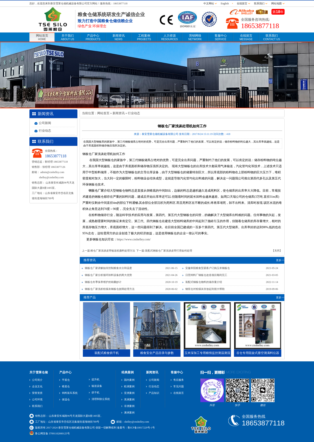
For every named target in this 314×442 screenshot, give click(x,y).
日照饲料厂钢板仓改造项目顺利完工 (206, 275)
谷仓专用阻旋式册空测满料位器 (257, 353)
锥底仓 (66, 386)
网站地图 (276, 3)
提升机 (95, 379)
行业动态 (45, 130)
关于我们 (67, 37)
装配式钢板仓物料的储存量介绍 (203, 282)
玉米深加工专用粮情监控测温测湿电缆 (207, 354)
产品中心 (93, 37)
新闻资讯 (119, 37)
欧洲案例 (129, 386)
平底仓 (66, 379)
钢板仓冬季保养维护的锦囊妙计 (103, 282)
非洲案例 (129, 406)
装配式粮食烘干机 (106, 353)
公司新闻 (45, 123)
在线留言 (242, 3)
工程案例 (144, 37)
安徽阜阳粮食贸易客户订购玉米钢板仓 (207, 268)
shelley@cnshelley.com (51, 177)
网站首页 (42, 37)
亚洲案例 (129, 392)
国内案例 (129, 379)
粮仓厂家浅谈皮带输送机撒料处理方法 (112, 250)
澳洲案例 (129, 412)
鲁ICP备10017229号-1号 (141, 427)
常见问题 (178, 386)
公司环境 (37, 399)
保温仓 (66, 399)
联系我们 (259, 3)
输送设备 (97, 386)
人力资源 (169, 37)
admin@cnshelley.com (52, 172)
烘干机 (95, 392)
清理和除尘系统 (101, 399)
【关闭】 (277, 250)
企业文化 (37, 386)
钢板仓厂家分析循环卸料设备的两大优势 (108, 275)
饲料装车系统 (70, 392)
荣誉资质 (37, 392)
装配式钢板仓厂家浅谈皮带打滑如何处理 (168, 250)
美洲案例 (129, 399)
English (225, 3)
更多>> (280, 260)
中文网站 (208, 3)
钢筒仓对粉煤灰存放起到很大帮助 (205, 289)
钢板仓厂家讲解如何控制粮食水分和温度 (108, 268)
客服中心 (221, 37)
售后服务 (178, 379)
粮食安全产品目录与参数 (157, 353)
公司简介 (37, 379)
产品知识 (154, 392)
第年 (278, 12)
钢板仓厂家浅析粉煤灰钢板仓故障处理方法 (110, 289)
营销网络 (195, 37)
